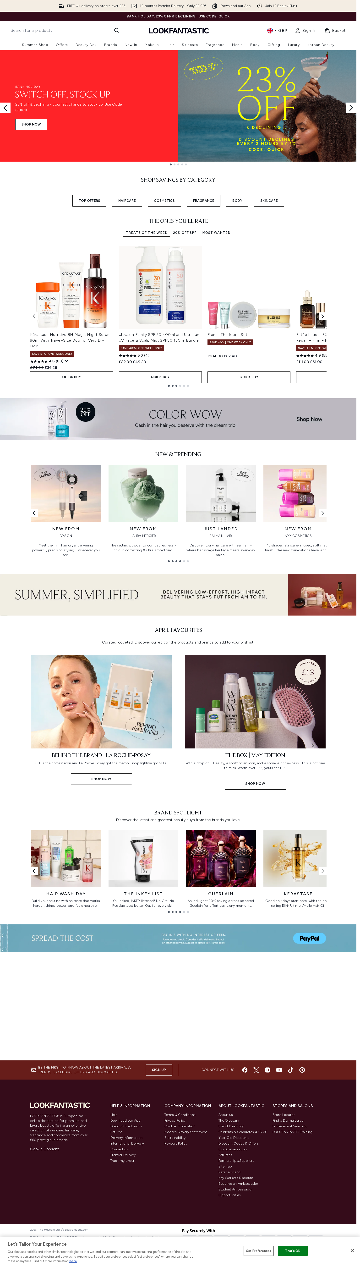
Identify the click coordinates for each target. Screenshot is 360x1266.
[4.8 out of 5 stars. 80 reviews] (46, 361)
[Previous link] (34, 513)
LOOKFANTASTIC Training (292, 1132)
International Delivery (127, 1143)
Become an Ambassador (238, 1184)
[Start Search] (117, 30)
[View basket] (335, 30)
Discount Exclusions (126, 1126)
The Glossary (228, 1121)
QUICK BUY (72, 377)
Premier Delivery (123, 1155)
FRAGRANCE (203, 201)
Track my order (122, 1161)
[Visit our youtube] (279, 1070)
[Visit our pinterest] (302, 1070)
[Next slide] (351, 108)
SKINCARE (269, 201)
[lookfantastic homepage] (179, 30)
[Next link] (323, 513)
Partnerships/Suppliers (236, 1161)
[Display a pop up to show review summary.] (66, 361)
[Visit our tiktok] (290, 1070)
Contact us (119, 1149)
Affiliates (225, 1155)
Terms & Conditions (180, 1115)
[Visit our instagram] (267, 1070)
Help (114, 1115)
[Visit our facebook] (245, 1070)
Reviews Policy (175, 1143)
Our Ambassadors (233, 1149)
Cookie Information (180, 1126)
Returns (116, 1132)
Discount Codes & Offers (238, 1143)
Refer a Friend (229, 1172)
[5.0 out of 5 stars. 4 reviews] (134, 356)
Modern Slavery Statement (185, 1132)
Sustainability (175, 1138)
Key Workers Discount (235, 1178)
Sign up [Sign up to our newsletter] (159, 1070)
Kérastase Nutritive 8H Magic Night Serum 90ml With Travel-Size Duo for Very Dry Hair (70, 340)
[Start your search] (65, 30)
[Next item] (323, 316)
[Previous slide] (5, 108)
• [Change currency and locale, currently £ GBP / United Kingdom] (277, 30)
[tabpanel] (178, 316)
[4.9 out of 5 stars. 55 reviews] (312, 356)
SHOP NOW (31, 124)
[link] (306, 30)
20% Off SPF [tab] (184, 233)
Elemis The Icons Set (227, 334)
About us (225, 1115)
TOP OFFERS (89, 201)
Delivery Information (126, 1138)
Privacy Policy (175, 1121)
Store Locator (284, 1115)
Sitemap (225, 1166)
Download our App (125, 1121)
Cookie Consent (44, 1149)
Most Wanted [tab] (216, 233)
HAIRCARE (127, 201)
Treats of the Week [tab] (146, 233)
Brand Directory (231, 1126)
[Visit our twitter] (256, 1070)
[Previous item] (34, 316)
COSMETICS (164, 201)
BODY (237, 201)
